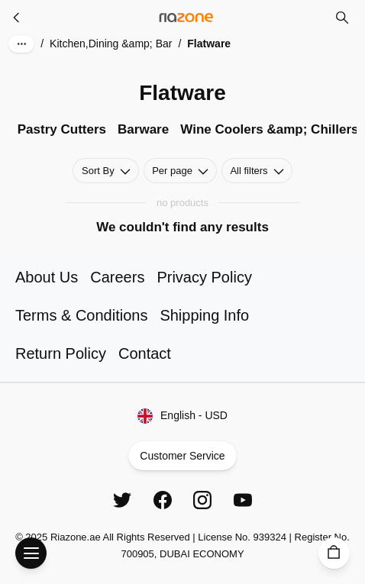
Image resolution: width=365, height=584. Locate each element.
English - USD (183, 416)
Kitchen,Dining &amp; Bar (111, 43)
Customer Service (182, 455)
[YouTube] (243, 500)
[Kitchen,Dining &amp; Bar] (16, 17)
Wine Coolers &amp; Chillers (269, 129)
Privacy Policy (204, 277)
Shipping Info (204, 315)
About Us (46, 277)
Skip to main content (65, 25)
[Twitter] (122, 500)
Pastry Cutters (62, 129)
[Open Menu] (31, 553)
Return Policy (60, 353)
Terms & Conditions (81, 315)
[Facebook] (162, 500)
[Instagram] (202, 500)
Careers (117, 277)
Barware (143, 129)
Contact (144, 353)
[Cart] (334, 553)
